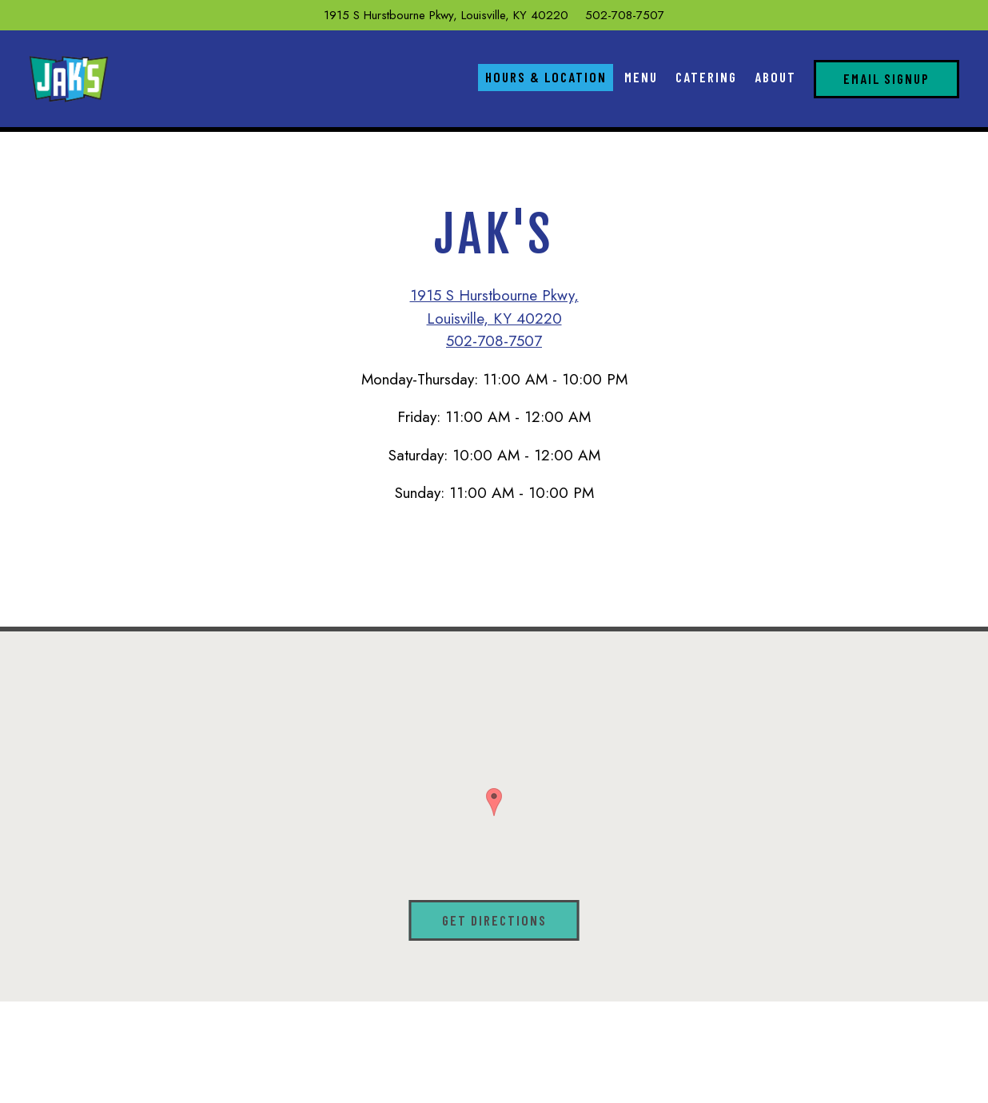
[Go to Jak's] (446, 15)
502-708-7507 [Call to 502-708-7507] (624, 15)
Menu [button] (641, 77)
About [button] (775, 77)
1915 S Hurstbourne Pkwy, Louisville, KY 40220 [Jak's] (494, 307)
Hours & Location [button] (546, 77)
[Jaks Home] (69, 77)
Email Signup (886, 78)
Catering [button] (706, 77)
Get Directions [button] (494, 920)
